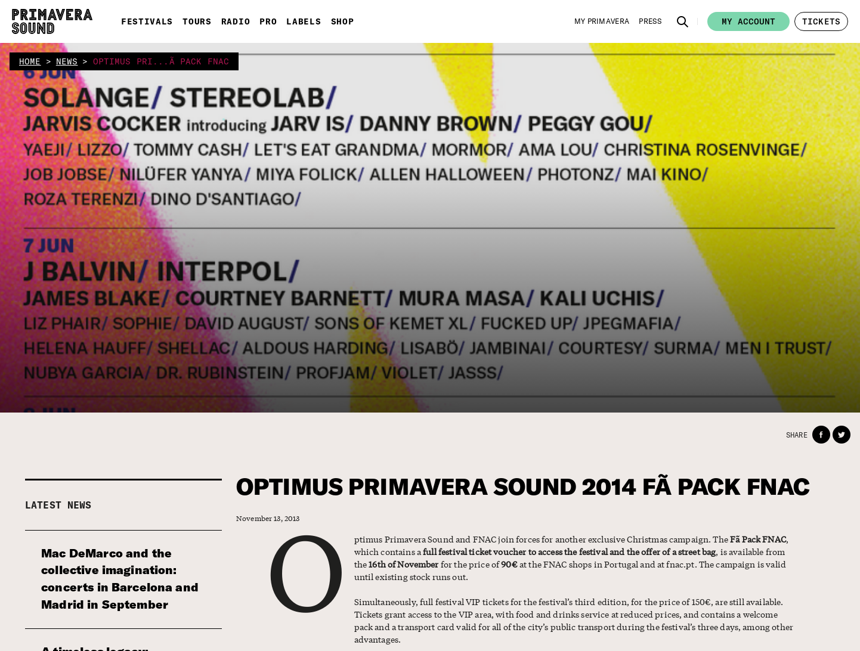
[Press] (650, 21)
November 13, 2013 (268, 518)
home (30, 61)
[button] (682, 21)
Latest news (58, 505)
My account (748, 21)
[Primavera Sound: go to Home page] (52, 21)
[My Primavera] (602, 21)
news (67, 61)
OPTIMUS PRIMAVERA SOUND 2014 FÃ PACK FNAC (523, 487)
